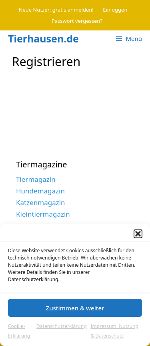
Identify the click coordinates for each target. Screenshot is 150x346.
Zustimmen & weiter (75, 308)
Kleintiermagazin (43, 214)
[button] (138, 234)
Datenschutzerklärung (61, 326)
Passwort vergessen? (77, 20)
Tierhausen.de (43, 38)
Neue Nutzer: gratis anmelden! (56, 9)
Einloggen (115, 9)
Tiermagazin (36, 179)
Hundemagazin (40, 190)
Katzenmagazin (40, 202)
